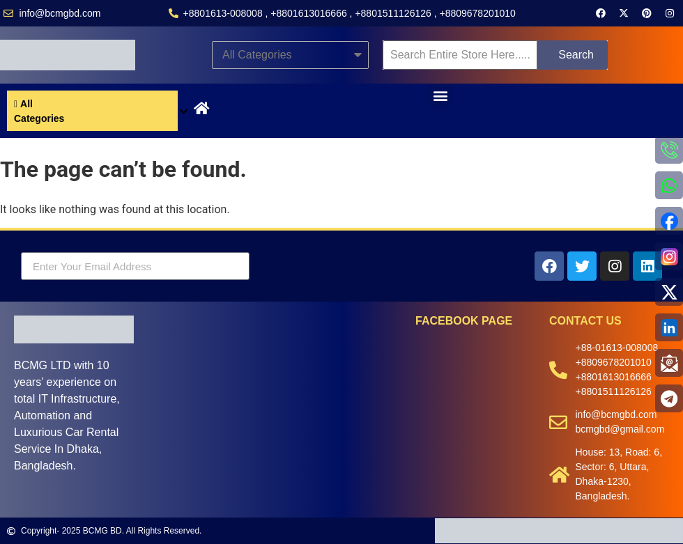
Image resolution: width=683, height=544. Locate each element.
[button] (440, 95)
